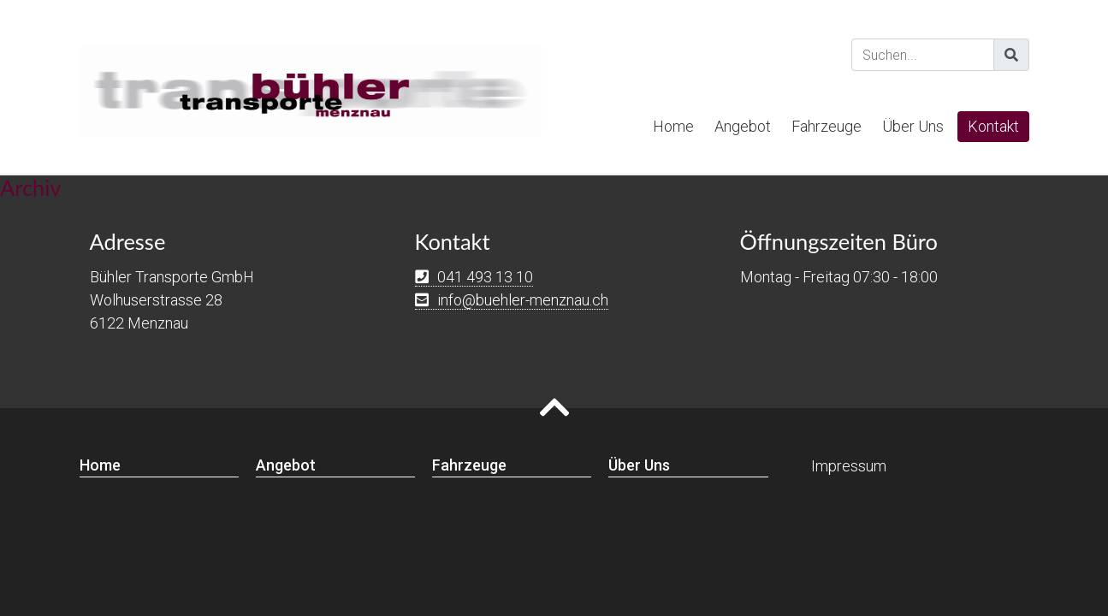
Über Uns (913, 126)
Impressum (848, 466)
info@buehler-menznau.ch (522, 300)
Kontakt (993, 126)
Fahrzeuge (826, 126)
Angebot (742, 126)
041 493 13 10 (485, 277)
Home (673, 126)
